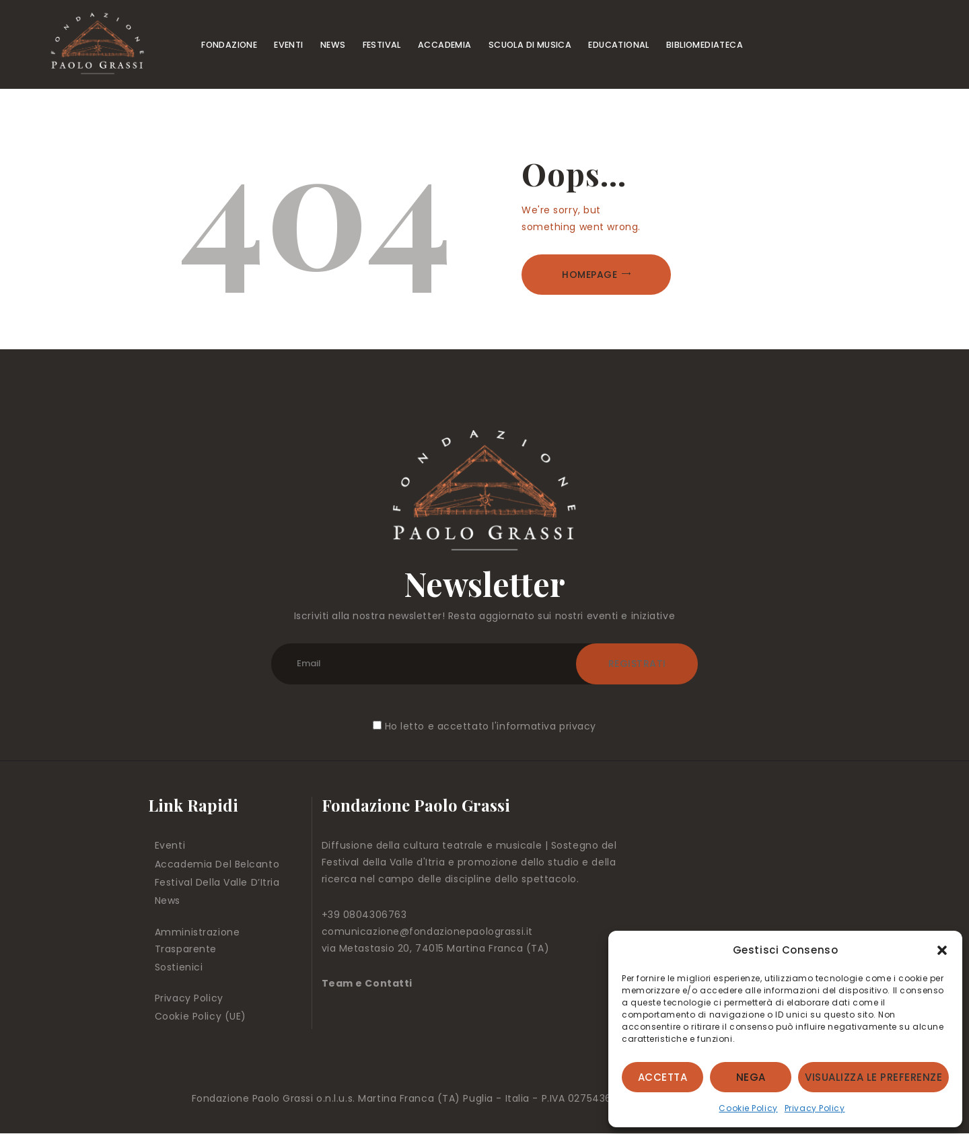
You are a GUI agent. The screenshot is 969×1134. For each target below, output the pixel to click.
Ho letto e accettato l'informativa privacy (491, 726)
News (167, 900)
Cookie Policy (748, 1108)
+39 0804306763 (364, 914)
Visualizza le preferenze (873, 1077)
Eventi (170, 845)
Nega (751, 1077)
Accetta (663, 1077)
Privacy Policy (815, 1108)
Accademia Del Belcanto (217, 864)
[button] (942, 950)
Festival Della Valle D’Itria (217, 882)
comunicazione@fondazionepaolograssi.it (427, 931)
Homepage (589, 274)
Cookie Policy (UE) (200, 1016)
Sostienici (179, 967)
